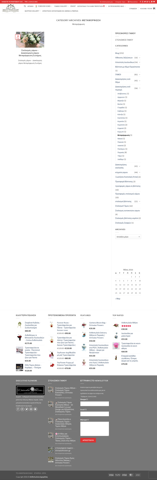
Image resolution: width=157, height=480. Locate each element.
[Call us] (149, 2)
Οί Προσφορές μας (117, 6)
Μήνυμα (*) (84, 420)
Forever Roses (43, 6)
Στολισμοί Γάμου (122, 206)
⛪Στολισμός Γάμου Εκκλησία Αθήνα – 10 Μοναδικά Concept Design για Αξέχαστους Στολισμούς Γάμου (64, 407)
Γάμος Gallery (61, 6)
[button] (133, 1)
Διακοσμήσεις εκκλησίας (121, 166)
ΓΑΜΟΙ (118, 74)
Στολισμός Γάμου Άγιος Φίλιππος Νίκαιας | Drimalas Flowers (64, 460)
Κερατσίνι (121, 125)
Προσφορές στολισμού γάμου (127, 194)
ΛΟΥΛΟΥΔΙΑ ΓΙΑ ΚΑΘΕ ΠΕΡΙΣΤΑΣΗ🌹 (92, 6)
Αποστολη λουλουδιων (124, 62)
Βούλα (120, 104)
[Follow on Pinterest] (151, 2)
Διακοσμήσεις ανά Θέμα (122, 80)
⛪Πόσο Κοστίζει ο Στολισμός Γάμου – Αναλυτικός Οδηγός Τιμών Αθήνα (63, 422)
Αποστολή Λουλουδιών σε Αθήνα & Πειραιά (60, 11)
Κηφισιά (121, 128)
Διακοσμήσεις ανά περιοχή (122, 88)
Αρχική (30, 6)
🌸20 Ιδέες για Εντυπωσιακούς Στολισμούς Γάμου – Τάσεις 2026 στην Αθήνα (65, 437)
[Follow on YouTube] (154, 2)
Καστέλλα (121, 118)
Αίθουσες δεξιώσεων (124, 57)
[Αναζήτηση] (25, 6)
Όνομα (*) (84, 399)
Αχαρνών (121, 97)
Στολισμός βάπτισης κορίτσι (126, 218)
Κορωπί (121, 132)
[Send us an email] (147, 2)
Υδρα (120, 156)
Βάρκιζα (121, 101)
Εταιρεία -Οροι (120, 2)
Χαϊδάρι (120, 159)
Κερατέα (121, 121)
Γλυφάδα (121, 108)
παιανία (120, 145)
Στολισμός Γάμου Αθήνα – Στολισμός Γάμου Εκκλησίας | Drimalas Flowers (66, 391)
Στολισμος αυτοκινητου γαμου (127, 210)
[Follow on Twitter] (145, 2)
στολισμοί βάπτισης (123, 201)
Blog (117, 53)
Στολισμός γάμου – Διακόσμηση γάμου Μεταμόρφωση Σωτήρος (30, 53)
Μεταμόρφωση (124, 135)
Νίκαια (120, 139)
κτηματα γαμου (121, 172)
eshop (73, 6)
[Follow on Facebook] (140, 2)
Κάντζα (120, 114)
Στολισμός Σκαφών (123, 223)
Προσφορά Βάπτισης (124, 181)
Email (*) (83, 409)
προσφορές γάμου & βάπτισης (128, 186)
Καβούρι (121, 111)
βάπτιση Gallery (33, 11)
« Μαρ (117, 298)
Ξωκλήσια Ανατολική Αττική (126, 177)
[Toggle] (139, 57)
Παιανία (120, 142)
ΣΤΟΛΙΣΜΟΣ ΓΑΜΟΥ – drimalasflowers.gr (64, 449)
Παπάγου (121, 149)
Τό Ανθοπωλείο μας (106, 2)
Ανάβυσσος (122, 94)
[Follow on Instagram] (142, 2)
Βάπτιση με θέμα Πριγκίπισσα (127, 67)
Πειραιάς (121, 152)
